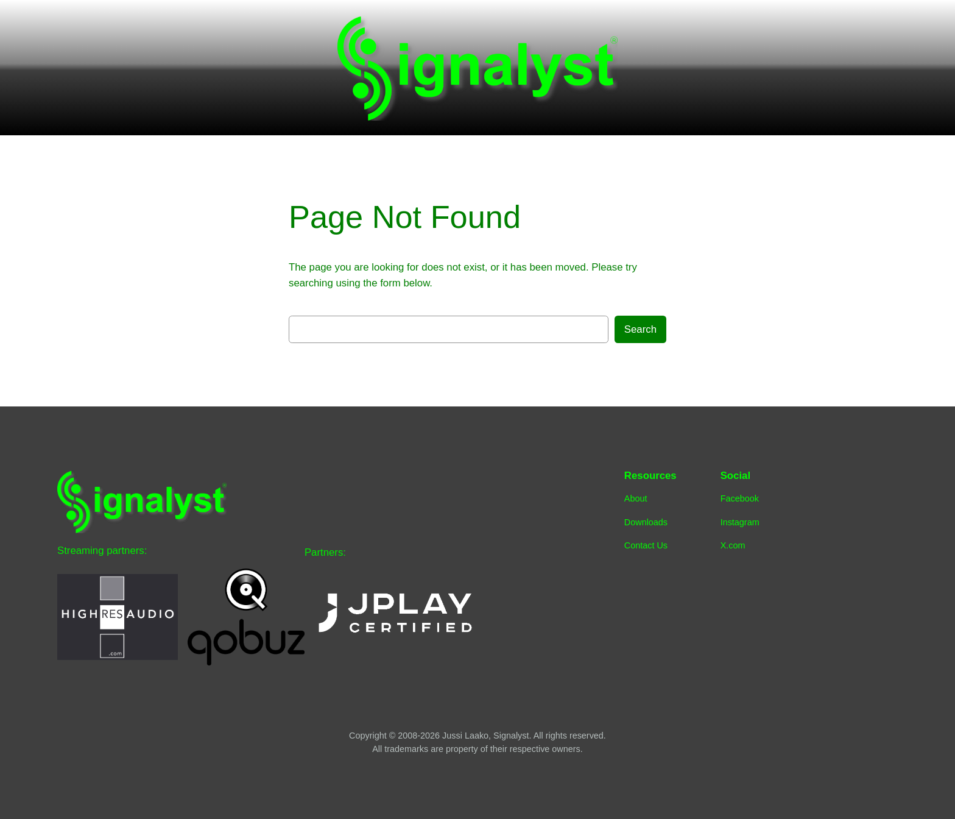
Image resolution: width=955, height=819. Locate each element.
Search (640, 329)
